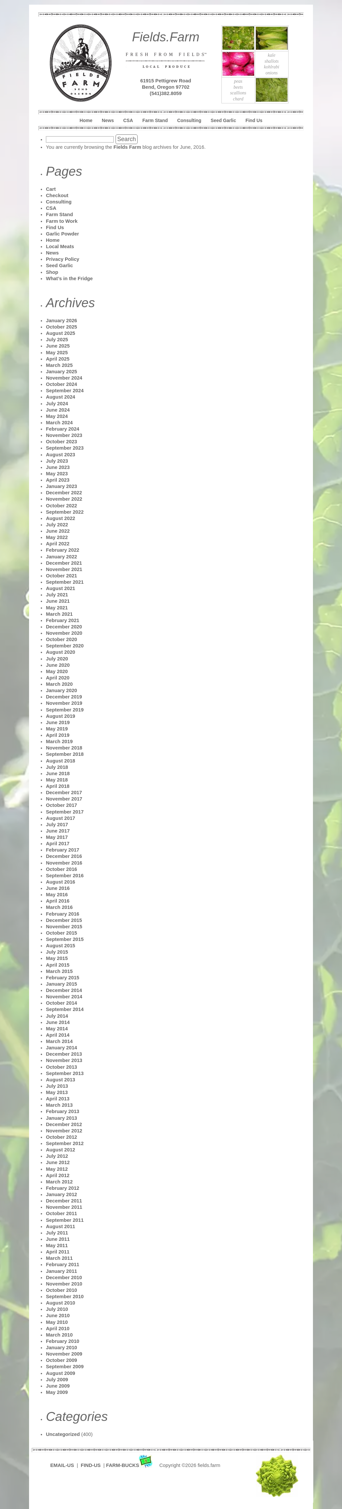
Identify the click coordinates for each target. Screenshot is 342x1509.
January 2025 (61, 371)
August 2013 (60, 1079)
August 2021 (60, 588)
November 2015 (64, 926)
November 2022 (64, 499)
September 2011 (64, 1220)
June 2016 (57, 888)
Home (85, 120)
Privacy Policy (62, 259)
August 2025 (60, 333)
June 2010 (57, 1315)
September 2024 (64, 390)
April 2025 (57, 359)
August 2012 (60, 1149)
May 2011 (56, 1245)
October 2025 (61, 327)
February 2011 (62, 1264)
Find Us (254, 120)
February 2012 (62, 1188)
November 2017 (64, 799)
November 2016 (64, 863)
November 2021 (64, 569)
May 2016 (56, 894)
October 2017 (61, 805)
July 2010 (57, 1309)
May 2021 (56, 607)
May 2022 (56, 537)
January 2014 (61, 1047)
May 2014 (56, 1028)
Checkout (57, 195)
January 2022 (61, 556)
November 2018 (64, 747)
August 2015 (60, 945)
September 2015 (64, 939)
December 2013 (64, 1054)
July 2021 (57, 594)
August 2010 (60, 1303)
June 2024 (57, 410)
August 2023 (60, 454)
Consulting (189, 120)
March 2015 (59, 971)
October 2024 (61, 384)
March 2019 (59, 741)
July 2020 (57, 658)
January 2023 (61, 486)
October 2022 (61, 505)
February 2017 (62, 850)
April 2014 (57, 1035)
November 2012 (64, 1130)
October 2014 (61, 1003)
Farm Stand (155, 120)
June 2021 (57, 601)
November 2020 (64, 633)
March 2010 (59, 1335)
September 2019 (64, 709)
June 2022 (57, 531)
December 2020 (64, 626)
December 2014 (64, 990)
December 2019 (64, 696)
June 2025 (57, 346)
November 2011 (64, 1207)
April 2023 (57, 480)
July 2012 (57, 1156)
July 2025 (57, 339)
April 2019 (57, 735)
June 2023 (57, 467)
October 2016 (61, 869)
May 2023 (56, 473)
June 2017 (57, 831)
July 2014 (57, 1016)
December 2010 (64, 1277)
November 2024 (64, 378)
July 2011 (57, 1232)
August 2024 (60, 397)
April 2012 (57, 1175)
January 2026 (61, 320)
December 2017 (64, 792)
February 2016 (62, 914)
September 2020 (64, 645)
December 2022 (64, 492)
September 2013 (64, 1073)
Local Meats (60, 246)
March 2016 (59, 907)
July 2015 (57, 952)
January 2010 (61, 1347)
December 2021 (64, 563)
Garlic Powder (62, 233)
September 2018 (64, 754)
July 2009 (57, 1379)
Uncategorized (62, 1434)
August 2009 (60, 1373)
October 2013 (61, 1067)
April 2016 (57, 901)
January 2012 (61, 1194)
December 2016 (64, 856)
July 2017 (57, 824)
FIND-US (91, 1465)
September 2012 (64, 1143)
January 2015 (61, 984)
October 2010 (61, 1290)
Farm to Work (61, 221)
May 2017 (56, 837)
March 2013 (59, 1105)
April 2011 (57, 1251)
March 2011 (59, 1258)
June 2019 (57, 722)
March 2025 (59, 365)
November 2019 (64, 703)
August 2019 (60, 716)
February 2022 (62, 550)
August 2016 (60, 882)
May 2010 (56, 1322)
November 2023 (64, 435)
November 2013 (64, 1060)
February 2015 (62, 977)
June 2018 (57, 773)
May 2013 (56, 1092)
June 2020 (57, 665)
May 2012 (56, 1169)
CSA (128, 120)
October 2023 (61, 441)
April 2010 (57, 1328)
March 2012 (59, 1181)
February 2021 (62, 620)
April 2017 (57, 843)
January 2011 (61, 1271)
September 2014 (64, 1009)
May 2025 (56, 352)
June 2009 (57, 1386)
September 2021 (64, 582)
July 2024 (57, 403)
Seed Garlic (223, 120)
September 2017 (64, 812)
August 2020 (60, 652)
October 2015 (61, 933)
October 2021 (61, 575)
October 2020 (61, 639)
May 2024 (56, 416)
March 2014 (59, 1041)
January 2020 (61, 690)
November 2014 (64, 996)
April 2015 (57, 965)
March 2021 (59, 614)
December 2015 (64, 920)
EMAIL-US (62, 1465)
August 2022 (60, 518)
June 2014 (57, 1022)
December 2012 (64, 1124)
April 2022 (57, 543)
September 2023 (64, 448)
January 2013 (61, 1118)
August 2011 (60, 1226)
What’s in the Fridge (69, 278)
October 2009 (61, 1360)
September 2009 (64, 1366)
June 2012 (57, 1162)
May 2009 (56, 1392)
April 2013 (57, 1098)
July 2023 (57, 461)
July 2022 (57, 524)
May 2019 (56, 728)
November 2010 (64, 1284)
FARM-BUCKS (130, 1465)
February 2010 (62, 1341)
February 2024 (62, 429)
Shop (52, 272)
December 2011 (64, 1200)
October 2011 (61, 1213)
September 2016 (64, 875)
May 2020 (56, 671)
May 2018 (56, 780)
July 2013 (57, 1086)
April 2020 (57, 677)
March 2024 (59, 422)
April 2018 (57, 786)
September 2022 (64, 512)
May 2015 (56, 958)
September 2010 (64, 1296)
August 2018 (60, 761)
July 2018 (57, 767)
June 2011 (57, 1239)
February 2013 (62, 1111)
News (108, 120)
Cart (50, 189)
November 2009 (64, 1354)
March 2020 (59, 684)
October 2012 (61, 1137)
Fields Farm (127, 147)
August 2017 (60, 818)
